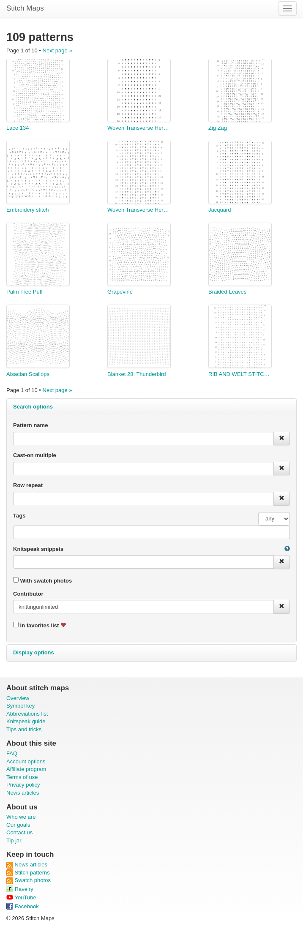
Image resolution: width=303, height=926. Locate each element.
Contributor (28, 594)
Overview (17, 698)
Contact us (19, 832)
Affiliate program (26, 769)
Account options (26, 761)
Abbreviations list (27, 714)
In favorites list (39, 625)
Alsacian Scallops (27, 374)
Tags (19, 515)
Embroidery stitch (27, 210)
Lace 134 (17, 128)
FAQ (11, 753)
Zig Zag (217, 128)
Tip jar (14, 840)
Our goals (18, 825)
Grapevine (120, 292)
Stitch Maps (25, 8)
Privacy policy (23, 785)
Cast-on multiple (34, 455)
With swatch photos (42, 580)
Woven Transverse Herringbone (139, 128)
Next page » (57, 50)
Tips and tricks (23, 729)
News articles (22, 793)
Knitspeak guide (26, 721)
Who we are (20, 817)
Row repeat (28, 485)
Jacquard (219, 210)
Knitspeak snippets (38, 549)
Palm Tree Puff (24, 292)
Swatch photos (28, 880)
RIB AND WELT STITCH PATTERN (240, 374)
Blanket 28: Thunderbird (136, 374)
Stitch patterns (28, 872)
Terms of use (22, 777)
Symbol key (20, 706)
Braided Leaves (227, 292)
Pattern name (30, 425)
